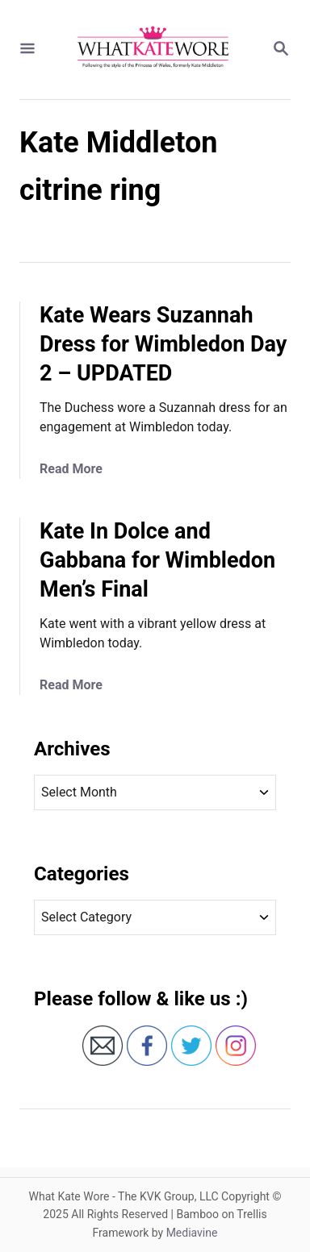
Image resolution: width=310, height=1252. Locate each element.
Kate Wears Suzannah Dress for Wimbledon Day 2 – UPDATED (163, 344)
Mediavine (192, 1232)
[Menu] (27, 49)
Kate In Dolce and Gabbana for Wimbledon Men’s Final (157, 560)
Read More (71, 468)
